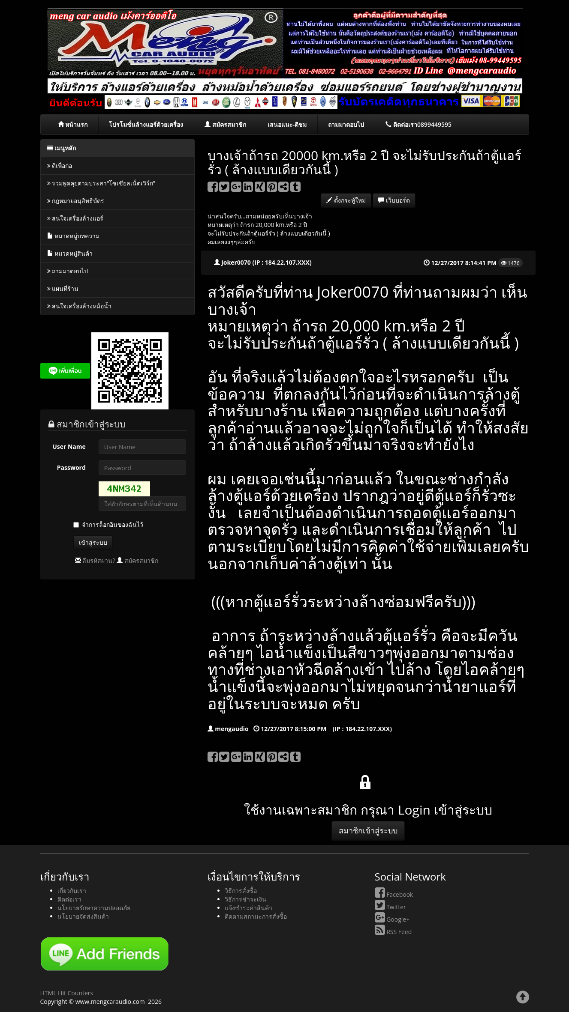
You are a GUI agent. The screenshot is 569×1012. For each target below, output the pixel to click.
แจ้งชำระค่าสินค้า (248, 908)
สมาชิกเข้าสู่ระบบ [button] (368, 830)
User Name (69, 446)
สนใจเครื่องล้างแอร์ (75, 218)
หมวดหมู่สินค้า (70, 253)
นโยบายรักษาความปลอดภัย (93, 908)
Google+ (392, 919)
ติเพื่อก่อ (59, 165)
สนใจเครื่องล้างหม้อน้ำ (79, 306)
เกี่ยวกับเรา (71, 891)
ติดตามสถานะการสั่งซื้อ (256, 916)
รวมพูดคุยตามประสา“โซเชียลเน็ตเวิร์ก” (101, 183)
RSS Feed (393, 932)
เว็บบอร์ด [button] (394, 200)
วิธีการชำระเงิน (245, 899)
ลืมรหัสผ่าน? (98, 560)
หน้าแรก (73, 124)
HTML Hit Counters (66, 993)
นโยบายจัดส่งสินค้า (83, 916)
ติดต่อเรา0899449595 (418, 124)
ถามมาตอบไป (346, 124)
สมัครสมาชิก (225, 124)
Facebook (394, 894)
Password (71, 467)
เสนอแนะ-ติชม (287, 124)
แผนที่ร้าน (63, 288)
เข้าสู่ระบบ (93, 542)
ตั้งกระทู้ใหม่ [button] (346, 200)
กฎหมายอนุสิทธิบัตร (76, 201)
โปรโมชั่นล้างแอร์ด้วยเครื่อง (146, 124)
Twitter (390, 907)
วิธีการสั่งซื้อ (241, 891)
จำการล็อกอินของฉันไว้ (112, 524)
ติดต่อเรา (69, 899)
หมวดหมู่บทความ (73, 236)
